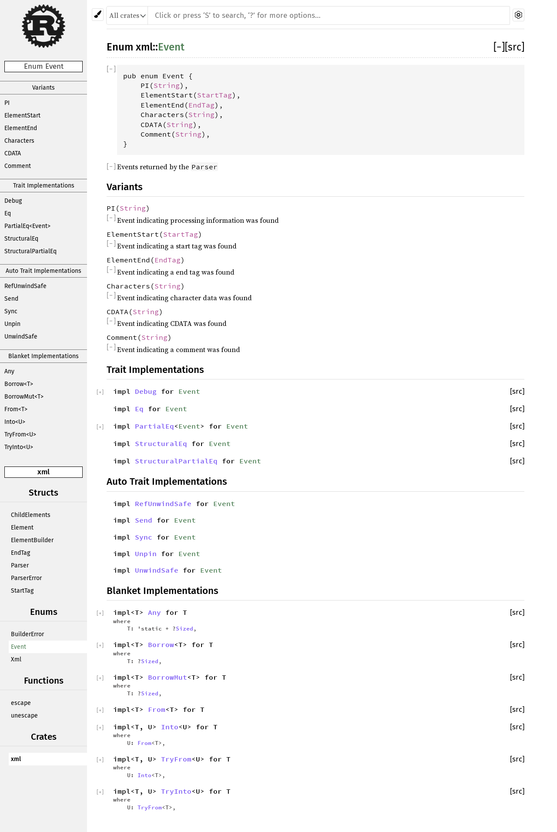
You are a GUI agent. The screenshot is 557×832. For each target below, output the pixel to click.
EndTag (20, 553)
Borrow (161, 644)
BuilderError (27, 634)
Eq (7, 213)
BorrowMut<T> (24, 396)
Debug (13, 201)
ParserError (26, 578)
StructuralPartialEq (30, 251)
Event (18, 647)
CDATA (12, 153)
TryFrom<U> (20, 434)
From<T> (15, 409)
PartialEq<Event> (27, 226)
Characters (19, 140)
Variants (43, 87)
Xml (16, 659)
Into (169, 726)
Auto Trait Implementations (43, 271)
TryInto (176, 791)
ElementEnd (20, 128)
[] (499, 47)
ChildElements (30, 515)
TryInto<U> (18, 447)
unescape (24, 715)
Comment (17, 166)
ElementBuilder (32, 540)
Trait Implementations (43, 185)
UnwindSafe (20, 336)
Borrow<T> (18, 384)
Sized (184, 628)
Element (22, 527)
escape (21, 703)
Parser (20, 565)
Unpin (12, 324)
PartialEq (154, 426)
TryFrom (176, 759)
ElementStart (22, 115)
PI (7, 103)
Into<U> (14, 422)
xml (43, 471)
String (167, 85)
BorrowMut (167, 677)
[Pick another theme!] (98, 14)
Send (11, 298)
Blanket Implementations (43, 356)
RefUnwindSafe (25, 286)
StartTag (22, 590)
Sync (10, 311)
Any (9, 371)
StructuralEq (21, 238)
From (156, 709)
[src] (514, 47)
